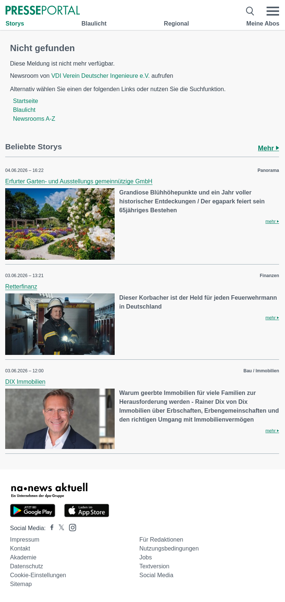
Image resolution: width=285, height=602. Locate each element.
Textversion (154, 566)
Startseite (25, 101)
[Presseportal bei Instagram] (70, 527)
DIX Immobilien (25, 382)
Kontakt (20, 548)
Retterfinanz (21, 286)
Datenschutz (26, 566)
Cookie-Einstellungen (38, 575)
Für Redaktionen (161, 539)
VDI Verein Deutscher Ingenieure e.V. (100, 76)
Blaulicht (94, 23)
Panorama (268, 170)
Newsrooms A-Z (34, 119)
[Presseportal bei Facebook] (50, 528)
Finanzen (269, 275)
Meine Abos (262, 23)
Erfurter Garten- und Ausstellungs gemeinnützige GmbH (79, 181)
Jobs (145, 557)
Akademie (23, 557)
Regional (176, 23)
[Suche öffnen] (250, 11)
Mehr (268, 148)
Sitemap (21, 584)
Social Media (156, 575)
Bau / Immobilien (261, 370)
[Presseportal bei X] (59, 528)
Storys (15, 23)
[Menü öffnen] (272, 11)
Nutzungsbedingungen (169, 548)
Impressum (24, 539)
